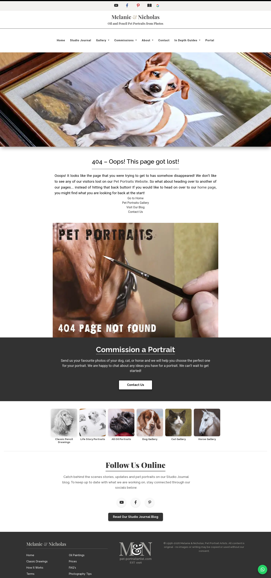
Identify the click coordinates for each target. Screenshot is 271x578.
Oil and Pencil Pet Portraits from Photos (135, 23)
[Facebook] (127, 6)
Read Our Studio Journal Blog (135, 517)
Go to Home (135, 198)
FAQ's (72, 567)
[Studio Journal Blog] (149, 6)
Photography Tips (80, 573)
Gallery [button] (101, 40)
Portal (209, 40)
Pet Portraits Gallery (135, 203)
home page (206, 187)
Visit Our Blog (135, 207)
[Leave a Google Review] (157, 6)
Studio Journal (80, 40)
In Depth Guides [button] (186, 40)
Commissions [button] (124, 40)
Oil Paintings (76, 555)
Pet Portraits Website (131, 181)
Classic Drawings (37, 561)
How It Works (34, 567)
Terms (30, 573)
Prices (73, 561)
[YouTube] (116, 6)
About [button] (146, 40)
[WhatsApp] (262, 569)
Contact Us (135, 212)
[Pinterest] (138, 6)
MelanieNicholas (135, 16)
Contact (164, 40)
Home (61, 40)
